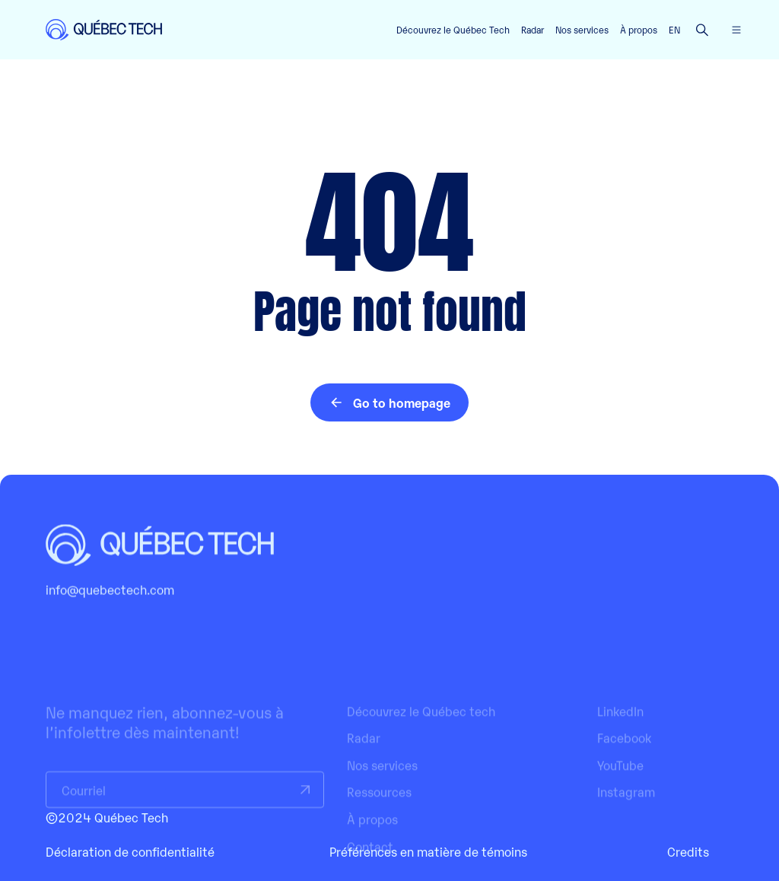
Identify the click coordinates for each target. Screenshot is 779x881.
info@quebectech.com (110, 606)
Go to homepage (389, 402)
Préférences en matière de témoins (428, 851)
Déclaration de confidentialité (130, 851)
